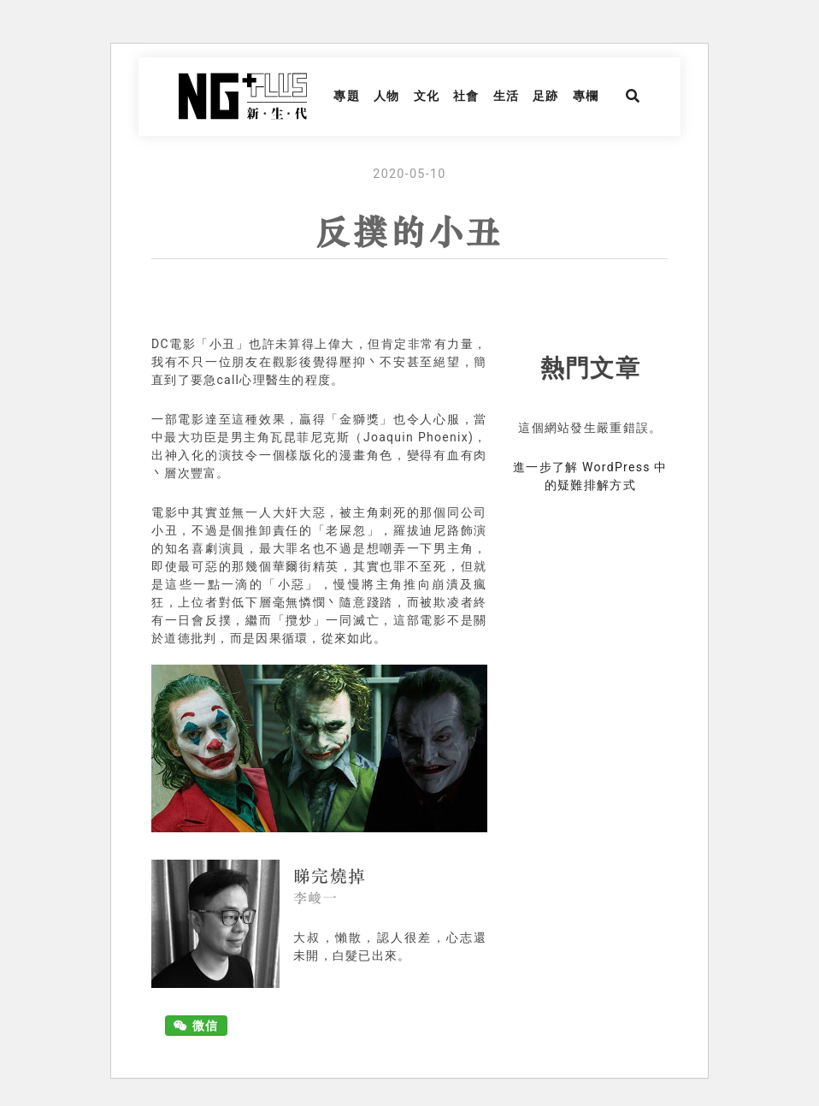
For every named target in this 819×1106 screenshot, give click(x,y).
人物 (387, 96)
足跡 (546, 96)
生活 (506, 96)
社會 (466, 96)
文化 (427, 96)
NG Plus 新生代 (243, 96)
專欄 (586, 96)
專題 (346, 96)
